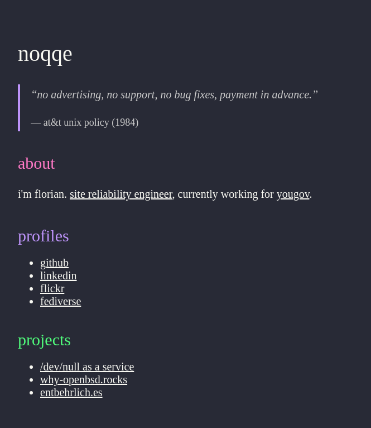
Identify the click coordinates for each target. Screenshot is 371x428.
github (54, 262)
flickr (52, 288)
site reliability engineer (121, 194)
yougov (293, 194)
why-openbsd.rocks (83, 379)
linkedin (58, 275)
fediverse (60, 301)
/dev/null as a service (87, 366)
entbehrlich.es (71, 392)
